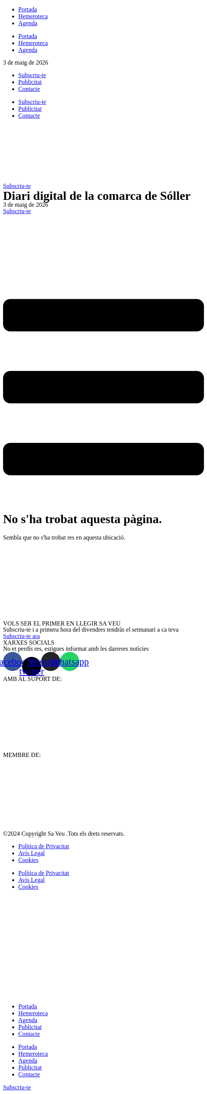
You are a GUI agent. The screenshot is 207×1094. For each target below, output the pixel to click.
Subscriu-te (32, 75)
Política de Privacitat (43, 846)
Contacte (29, 89)
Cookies (28, 860)
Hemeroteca (33, 16)
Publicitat (30, 82)
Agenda (27, 23)
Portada (27, 9)
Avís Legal (31, 853)
